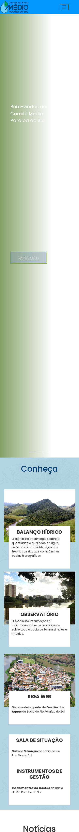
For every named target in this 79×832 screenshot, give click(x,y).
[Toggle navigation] (64, 7)
